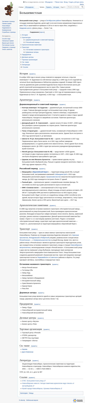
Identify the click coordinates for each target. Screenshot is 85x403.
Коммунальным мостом (42, 240)
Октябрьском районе (53, 20)
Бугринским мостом (54, 177)
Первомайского (42, 257)
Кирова (24, 349)
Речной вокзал (25, 240)
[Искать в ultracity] (75, 7)
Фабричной (45, 238)
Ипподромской (34, 238)
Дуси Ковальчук (27, 352)
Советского (54, 257)
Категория (23, 393)
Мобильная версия (32, 400)
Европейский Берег (40, 172)
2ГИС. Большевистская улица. (33, 381)
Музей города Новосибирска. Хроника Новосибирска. (41, 388)
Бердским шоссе (26, 28)
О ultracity (22, 400)
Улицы (31, 393)
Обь (24, 25)
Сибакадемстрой (61, 174)
